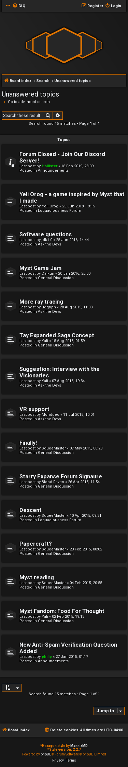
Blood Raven (53, 482)
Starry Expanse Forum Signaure (60, 476)
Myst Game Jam (40, 268)
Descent (30, 510)
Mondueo (50, 414)
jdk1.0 (47, 240)
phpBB (46, 754)
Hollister (49, 166)
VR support (34, 409)
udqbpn (49, 307)
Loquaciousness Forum (59, 210)
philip (47, 656)
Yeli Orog (50, 206)
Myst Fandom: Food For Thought (61, 611)
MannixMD (79, 746)
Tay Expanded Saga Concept (56, 335)
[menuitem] (18, 6)
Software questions (45, 234)
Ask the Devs (49, 244)
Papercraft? (35, 544)
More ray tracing (41, 302)
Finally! (28, 443)
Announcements (53, 170)
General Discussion (56, 278)
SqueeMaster (54, 448)
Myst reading (36, 577)
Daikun (48, 273)
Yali (45, 341)
